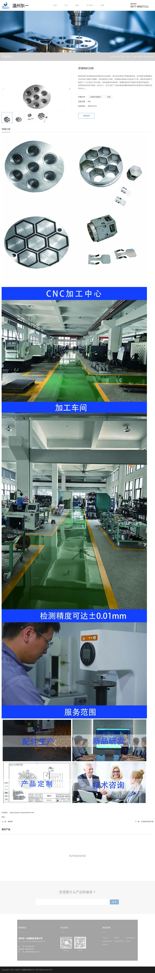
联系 (102, 5)
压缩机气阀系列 (138, 57)
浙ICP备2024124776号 (44, 970)
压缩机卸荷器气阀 (147, 821)
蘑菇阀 (10, 821)
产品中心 (128, 57)
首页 (55, 5)
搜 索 (117, 902)
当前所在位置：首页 (117, 57)
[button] (69, 88)
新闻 (77, 5)
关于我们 (89, 5)
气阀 (108, 97)
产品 (66, 5)
